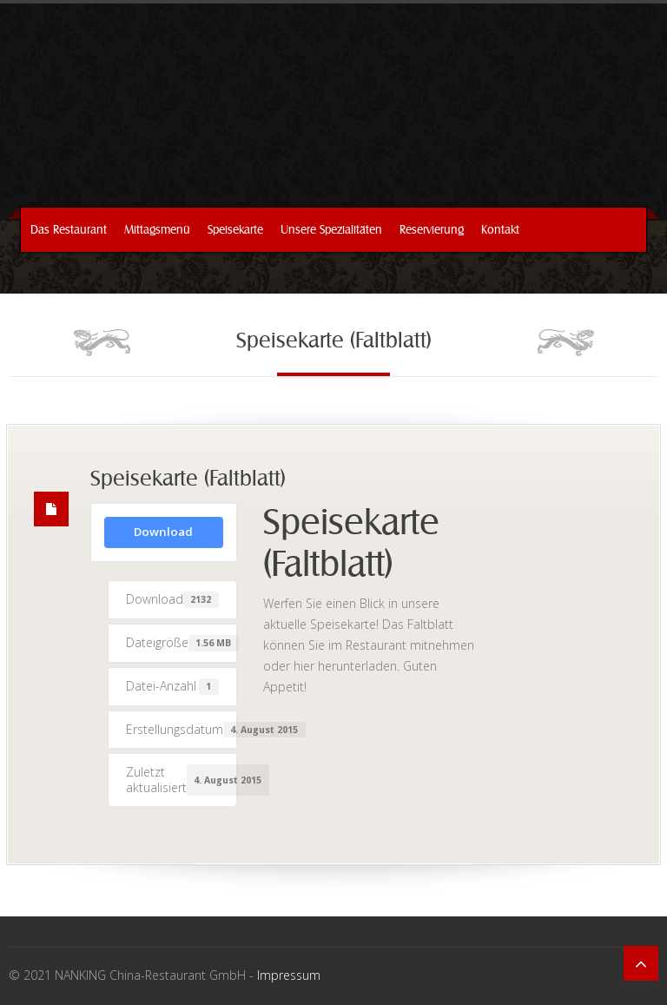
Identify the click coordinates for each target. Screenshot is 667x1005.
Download (163, 531)
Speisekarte (235, 229)
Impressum (288, 975)
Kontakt (500, 229)
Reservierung (432, 229)
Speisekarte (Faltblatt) (188, 479)
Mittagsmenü (157, 229)
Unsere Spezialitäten (331, 229)
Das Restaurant (68, 229)
